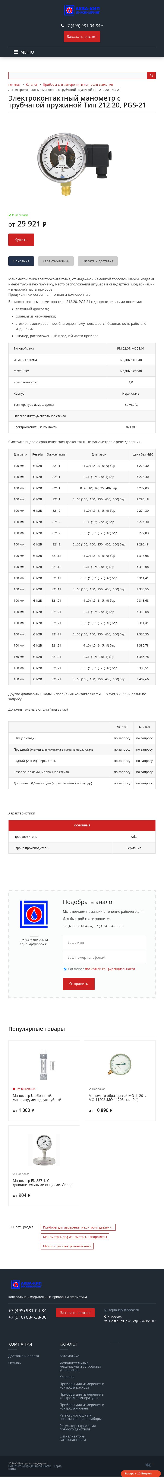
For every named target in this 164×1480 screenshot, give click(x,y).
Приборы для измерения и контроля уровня (82, 1406)
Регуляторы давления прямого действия (78, 1427)
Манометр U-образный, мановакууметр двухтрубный (37, 1098)
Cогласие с (101, 968)
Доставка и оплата (23, 1356)
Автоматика (69, 1356)
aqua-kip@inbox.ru (34, 944)
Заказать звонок (75, 1312)
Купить (21, 239)
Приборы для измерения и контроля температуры (82, 1396)
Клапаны (67, 1377)
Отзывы (14, 1363)
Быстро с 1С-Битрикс (138, 1473)
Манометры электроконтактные (67, 1246)
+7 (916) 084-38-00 (27, 1317)
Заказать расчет (82, 36)
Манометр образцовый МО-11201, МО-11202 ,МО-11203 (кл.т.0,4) (117, 1098)
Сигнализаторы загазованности (73, 1437)
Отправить (78, 984)
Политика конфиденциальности (29, 1466)
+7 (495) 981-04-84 (83, 25)
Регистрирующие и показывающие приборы (81, 1417)
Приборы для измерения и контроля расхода (82, 1385)
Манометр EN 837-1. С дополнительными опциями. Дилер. (43, 1183)
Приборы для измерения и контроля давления (78, 1227)
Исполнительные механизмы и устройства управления (80, 1366)
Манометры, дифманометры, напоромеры (75, 1237)
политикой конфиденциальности (110, 969)
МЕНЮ (27, 52)
